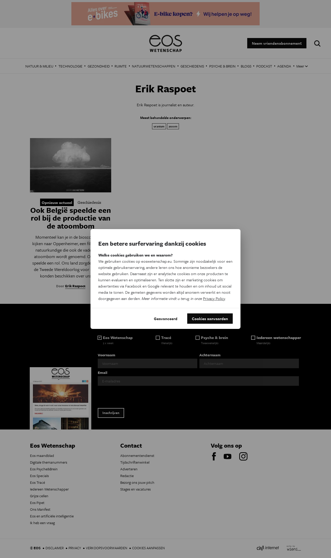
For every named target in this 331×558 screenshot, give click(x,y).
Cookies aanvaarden (210, 318)
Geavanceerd (165, 318)
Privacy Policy (214, 298)
